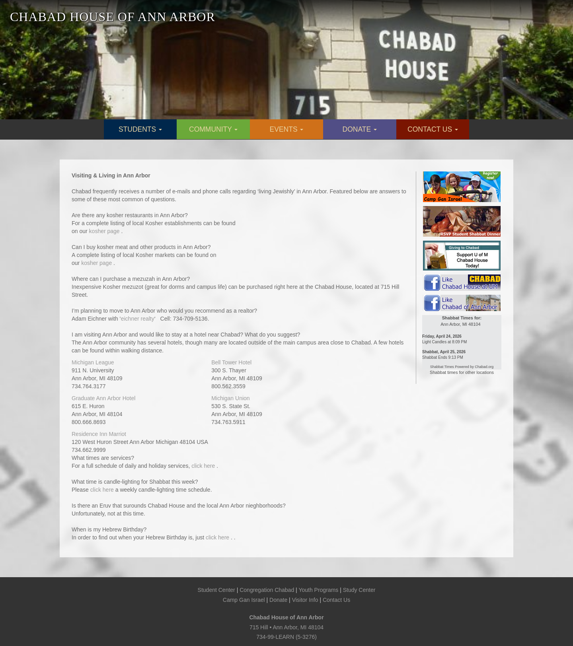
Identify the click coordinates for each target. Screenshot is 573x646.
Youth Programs (318, 590)
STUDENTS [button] (140, 129)
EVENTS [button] (287, 129)
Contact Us (336, 600)
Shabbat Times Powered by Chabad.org (462, 367)
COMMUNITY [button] (213, 129)
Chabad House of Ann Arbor (286, 617)
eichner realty (137, 318)
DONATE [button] (360, 129)
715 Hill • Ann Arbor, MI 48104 (286, 627)
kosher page (105, 231)
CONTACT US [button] (432, 129)
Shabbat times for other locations (462, 372)
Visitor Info (305, 600)
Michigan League (93, 362)
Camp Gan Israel (244, 600)
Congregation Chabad (267, 590)
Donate (278, 600)
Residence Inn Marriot (99, 434)
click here (203, 466)
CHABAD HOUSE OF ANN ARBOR (112, 17)
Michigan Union (230, 398)
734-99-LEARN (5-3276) (286, 637)
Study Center (359, 590)
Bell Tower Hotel (231, 362)
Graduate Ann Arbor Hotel (103, 398)
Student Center (216, 590)
